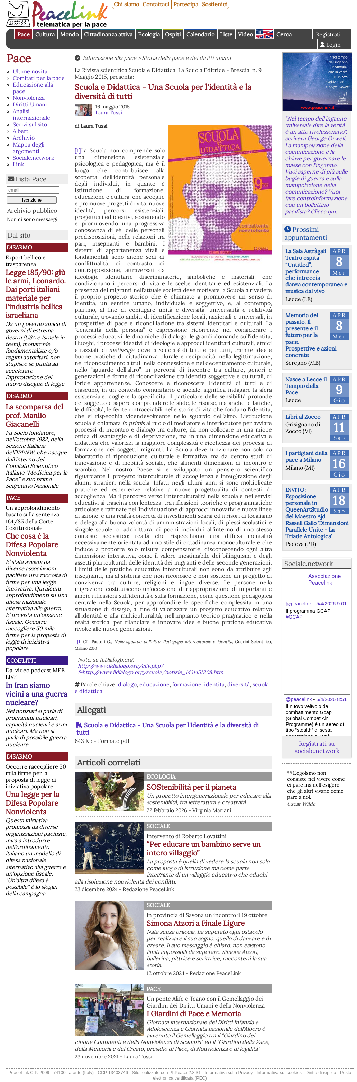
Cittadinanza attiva (108, 34)
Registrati (328, 34)
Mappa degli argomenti (29, 147)
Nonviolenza (29, 97)
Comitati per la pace (39, 77)
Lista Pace (31, 179)
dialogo (127, 684)
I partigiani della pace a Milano (306, 456)
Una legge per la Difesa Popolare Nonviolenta (33, 803)
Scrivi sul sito (30, 124)
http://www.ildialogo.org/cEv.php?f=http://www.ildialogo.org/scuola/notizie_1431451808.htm (150, 669)
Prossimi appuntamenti (305, 233)
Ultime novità (30, 71)
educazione (154, 684)
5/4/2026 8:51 (331, 699)
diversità (238, 684)
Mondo (69, 34)
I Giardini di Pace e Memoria (194, 1013)
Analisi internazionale (31, 114)
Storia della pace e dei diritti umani (186, 57)
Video (245, 34)
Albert (20, 130)
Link (18, 164)
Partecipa (185, 4)
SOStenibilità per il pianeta (191, 787)
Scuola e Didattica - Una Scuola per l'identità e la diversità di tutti (167, 728)
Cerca (284, 34)
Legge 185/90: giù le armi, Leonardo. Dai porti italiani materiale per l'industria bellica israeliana (36, 294)
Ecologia (149, 34)
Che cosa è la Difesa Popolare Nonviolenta (32, 544)
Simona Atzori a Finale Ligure (196, 923)
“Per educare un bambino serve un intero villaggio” (204, 849)
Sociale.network (33, 157)
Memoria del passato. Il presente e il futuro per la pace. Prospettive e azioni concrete (311, 335)
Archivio (24, 137)
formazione (186, 684)
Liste (226, 34)
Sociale (158, 826)
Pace (23, 34)
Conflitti (21, 660)
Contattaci (156, 4)
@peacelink (299, 603)
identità (214, 684)
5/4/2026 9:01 (331, 603)
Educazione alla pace (33, 88)
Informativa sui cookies (279, 1072)
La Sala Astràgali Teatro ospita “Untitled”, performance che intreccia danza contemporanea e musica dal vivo (316, 271)
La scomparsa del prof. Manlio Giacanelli (34, 415)
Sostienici (215, 4)
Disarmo (19, 247)
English (264, 34)
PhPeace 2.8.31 (185, 1072)
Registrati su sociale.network (317, 747)
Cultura (45, 34)
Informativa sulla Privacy (229, 1072)
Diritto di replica (320, 1072)
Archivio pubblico (32, 210)
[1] (78, 150)
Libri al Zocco (302, 416)
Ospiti (173, 34)
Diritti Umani (30, 104)
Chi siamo (126, 4)
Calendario (200, 34)
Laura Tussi (108, 112)
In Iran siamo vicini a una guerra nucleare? (36, 694)
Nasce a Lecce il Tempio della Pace (306, 386)
